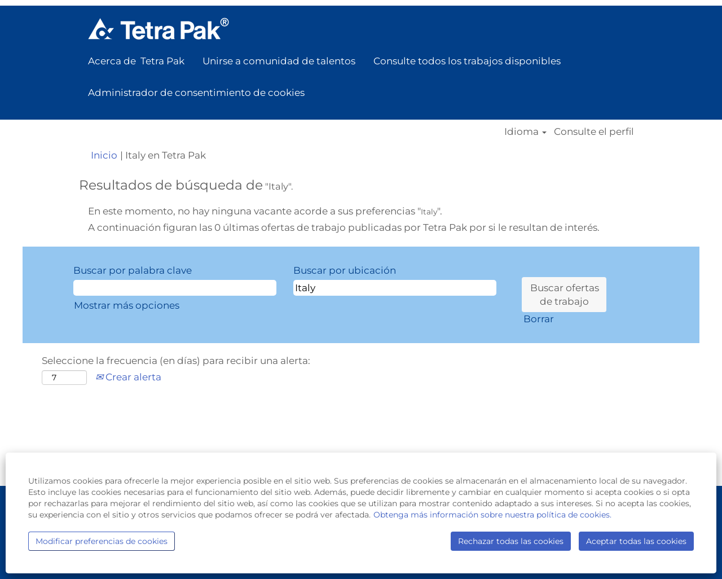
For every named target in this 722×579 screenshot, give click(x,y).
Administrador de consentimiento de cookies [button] (196, 92)
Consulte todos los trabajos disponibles (467, 61)
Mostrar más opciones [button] (126, 305)
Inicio (104, 155)
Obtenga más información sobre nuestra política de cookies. (492, 515)
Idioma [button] (525, 131)
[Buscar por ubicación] (394, 288)
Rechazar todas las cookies (510, 541)
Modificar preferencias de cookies (102, 541)
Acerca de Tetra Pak (136, 61)
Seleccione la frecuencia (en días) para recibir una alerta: (176, 360)
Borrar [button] (538, 318)
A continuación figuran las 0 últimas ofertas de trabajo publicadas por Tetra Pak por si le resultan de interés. (344, 227)
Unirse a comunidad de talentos (278, 61)
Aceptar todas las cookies (636, 541)
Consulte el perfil (594, 131)
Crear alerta (128, 377)
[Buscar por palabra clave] (174, 288)
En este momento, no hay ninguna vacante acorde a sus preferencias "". (265, 211)
